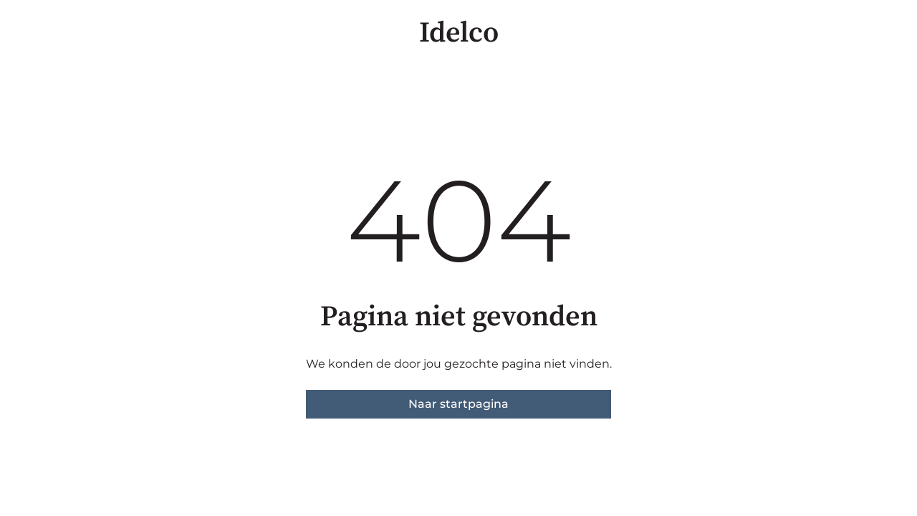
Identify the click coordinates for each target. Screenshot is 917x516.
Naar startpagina (458, 404)
